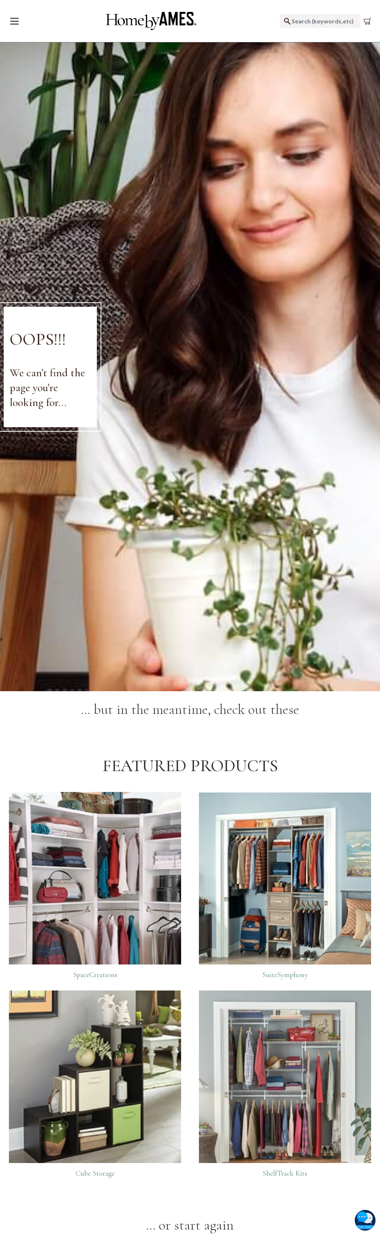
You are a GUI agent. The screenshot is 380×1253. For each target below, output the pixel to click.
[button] (365, 1220)
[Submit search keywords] (287, 21)
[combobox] (320, 21)
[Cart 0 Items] (368, 21)
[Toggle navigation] (14, 21)
